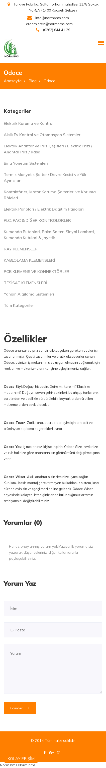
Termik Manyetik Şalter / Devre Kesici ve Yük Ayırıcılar (45, 177)
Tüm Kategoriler (19, 305)
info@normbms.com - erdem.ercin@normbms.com (49, 21)
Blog (34, 80)
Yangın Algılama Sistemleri (29, 294)
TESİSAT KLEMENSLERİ (25, 282)
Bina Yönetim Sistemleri (26, 163)
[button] (100, 42)
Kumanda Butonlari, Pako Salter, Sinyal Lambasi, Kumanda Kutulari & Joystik (49, 234)
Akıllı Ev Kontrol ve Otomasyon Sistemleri (42, 134)
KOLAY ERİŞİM (21, 758)
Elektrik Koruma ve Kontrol (28, 123)
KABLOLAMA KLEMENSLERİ (29, 260)
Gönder (20, 708)
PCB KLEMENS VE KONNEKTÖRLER (36, 271)
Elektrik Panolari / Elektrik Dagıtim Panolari (44, 209)
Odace (49, 80)
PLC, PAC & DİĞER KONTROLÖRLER (37, 220)
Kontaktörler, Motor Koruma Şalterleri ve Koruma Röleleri (50, 194)
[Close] (97, 543)
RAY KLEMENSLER (21, 248)
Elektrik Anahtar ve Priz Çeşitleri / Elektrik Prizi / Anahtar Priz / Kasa (48, 148)
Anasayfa (14, 80)
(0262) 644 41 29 (53, 30)
